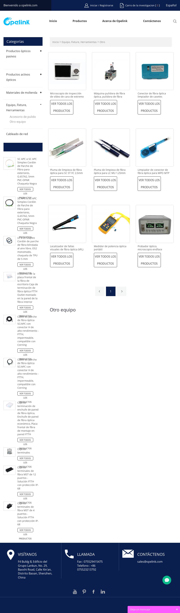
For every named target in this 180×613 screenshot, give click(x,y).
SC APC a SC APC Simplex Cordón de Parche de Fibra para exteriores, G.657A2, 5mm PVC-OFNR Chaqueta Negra (27, 171)
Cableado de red (17, 134)
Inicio (53, 21)
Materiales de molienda (21, 93)
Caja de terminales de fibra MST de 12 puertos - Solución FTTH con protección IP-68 (27, 478)
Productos (80, 21)
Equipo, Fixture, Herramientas (79, 42)
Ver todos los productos (25, 189)
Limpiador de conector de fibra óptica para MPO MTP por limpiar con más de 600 (154, 173)
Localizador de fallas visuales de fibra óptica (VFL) (66, 248)
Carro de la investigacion (140, 5)
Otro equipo (18, 122)
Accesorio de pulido (23, 117)
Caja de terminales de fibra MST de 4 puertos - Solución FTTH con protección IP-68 (27, 514)
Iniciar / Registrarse (101, 5)
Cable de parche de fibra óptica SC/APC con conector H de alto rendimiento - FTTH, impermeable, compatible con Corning (28, 330)
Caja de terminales (23, 450)
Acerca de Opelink (114, 21)
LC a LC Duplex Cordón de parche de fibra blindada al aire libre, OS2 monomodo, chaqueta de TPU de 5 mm (28, 248)
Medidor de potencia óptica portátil (110, 248)
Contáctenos (152, 21)
